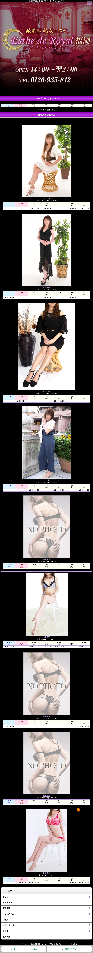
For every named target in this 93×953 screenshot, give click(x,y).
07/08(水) (59, 105)
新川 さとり (46, 198)
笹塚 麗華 (46, 873)
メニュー (35, 949)
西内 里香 (46, 560)
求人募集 (6, 937)
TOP (17, 944)
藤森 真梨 (46, 796)
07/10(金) (85, 105)
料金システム (8, 914)
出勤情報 (6, 908)
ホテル (5, 931)
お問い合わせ (8, 925)
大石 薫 (46, 480)
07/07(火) (46, 105)
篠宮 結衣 (46, 716)
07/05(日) (20, 105)
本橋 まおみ (46, 391)
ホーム (13, 949)
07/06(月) (33, 105)
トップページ (8, 897)
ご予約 (5, 920)
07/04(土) (7, 105)
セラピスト (7, 903)
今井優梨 (46, 637)
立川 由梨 (46, 287)
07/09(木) (72, 105)
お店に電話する (69, 949)
